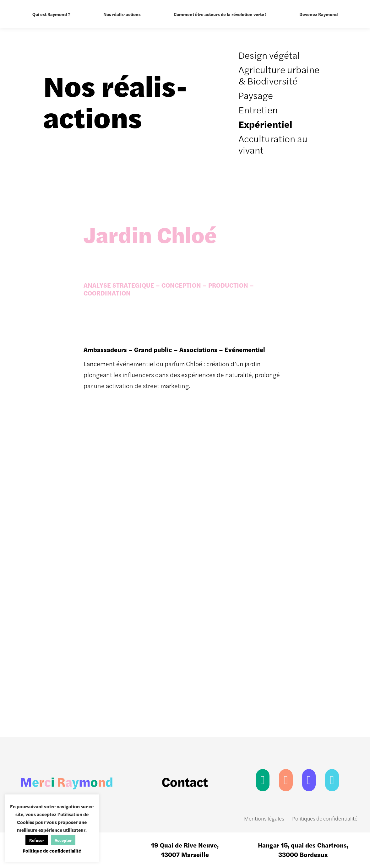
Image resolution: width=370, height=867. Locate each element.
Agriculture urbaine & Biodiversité (278, 74)
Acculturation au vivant (272, 144)
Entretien (258, 109)
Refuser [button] (36, 840)
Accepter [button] (63, 840)
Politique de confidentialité (52, 850)
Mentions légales (264, 818)
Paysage (255, 95)
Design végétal (269, 55)
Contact (185, 781)
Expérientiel (265, 124)
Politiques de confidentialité (324, 818)
